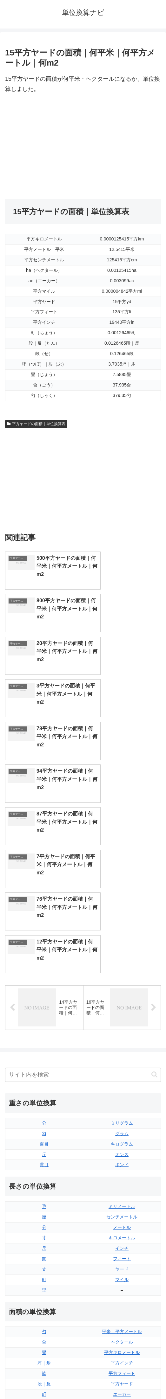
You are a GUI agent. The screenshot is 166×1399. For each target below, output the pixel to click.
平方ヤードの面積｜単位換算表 (36, 424)
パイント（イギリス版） (121, 1265)
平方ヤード (122, 1171)
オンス (122, 942)
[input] (83, 863)
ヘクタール (122, 1130)
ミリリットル (44, 1286)
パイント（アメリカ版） (121, 1276)
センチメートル (121, 1004)
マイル (122, 1067)
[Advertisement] (83, 146)
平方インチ (122, 1150)
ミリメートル (122, 994)
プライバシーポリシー (123, 1378)
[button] (154, 862)
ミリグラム (122, 911)
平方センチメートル (44, 1192)
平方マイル (122, 1192)
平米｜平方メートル (122, 1119)
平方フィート (122, 1161)
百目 (44, 932)
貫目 (44, 952)
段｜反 (44, 1171)
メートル (122, 1015)
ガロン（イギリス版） (122, 1286)
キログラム (122, 932)
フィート (122, 1046)
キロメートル (122, 1025)
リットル (44, 1297)
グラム (122, 921)
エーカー (122, 1182)
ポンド (122, 952)
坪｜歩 (44, 1150)
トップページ (43, 1378)
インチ (122, 1036)
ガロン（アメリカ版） (122, 1297)
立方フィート (122, 1255)
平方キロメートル (122, 1140)
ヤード (122, 1057)
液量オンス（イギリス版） (122, 1234)
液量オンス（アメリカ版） (122, 1245)
